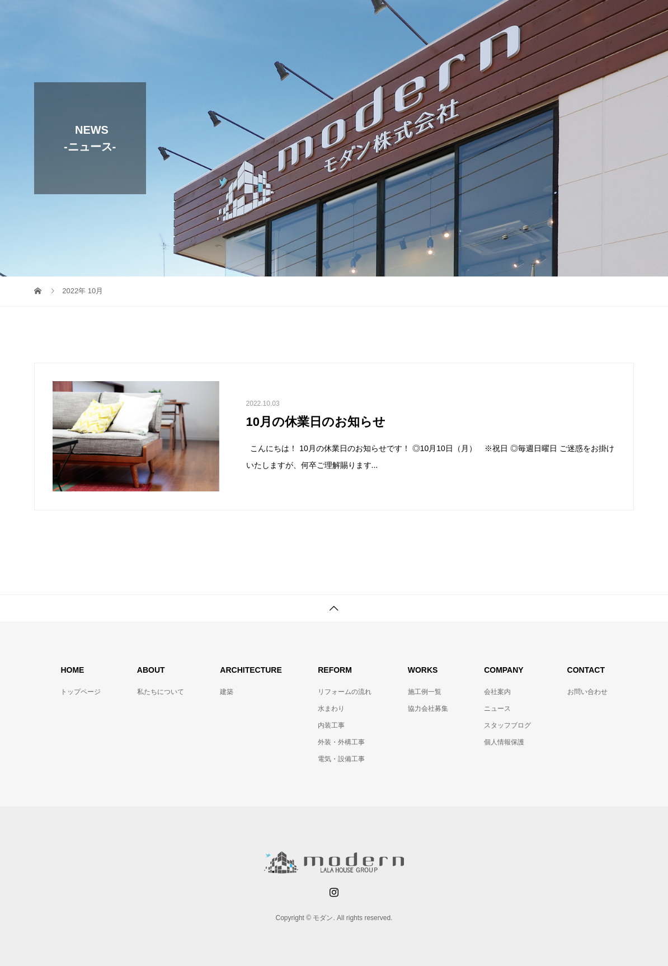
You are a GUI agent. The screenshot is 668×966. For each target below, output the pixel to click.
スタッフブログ (507, 725)
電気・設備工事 (341, 759)
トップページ (80, 692)
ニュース (497, 708)
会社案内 (497, 692)
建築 (226, 692)
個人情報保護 (504, 742)
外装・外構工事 (341, 742)
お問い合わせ (587, 692)
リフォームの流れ (344, 692)
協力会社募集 (428, 708)
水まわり (331, 708)
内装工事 (331, 725)
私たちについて (160, 692)
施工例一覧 (424, 692)
